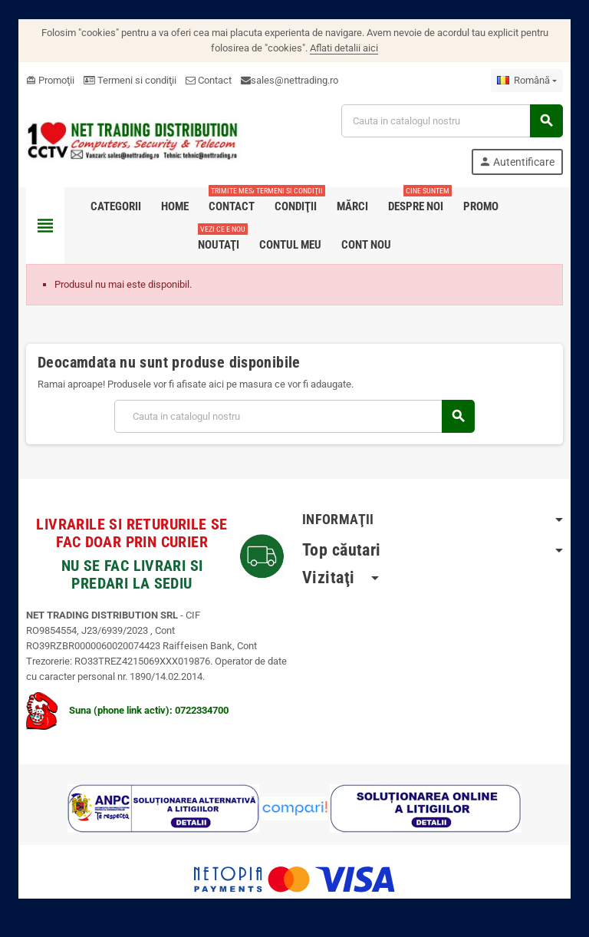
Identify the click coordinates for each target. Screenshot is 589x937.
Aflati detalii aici (344, 48)
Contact (209, 80)
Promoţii (50, 80)
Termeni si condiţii (130, 80)
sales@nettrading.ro (294, 80)
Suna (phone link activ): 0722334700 (127, 710)
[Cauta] (451, 120)
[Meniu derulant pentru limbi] (527, 80)
